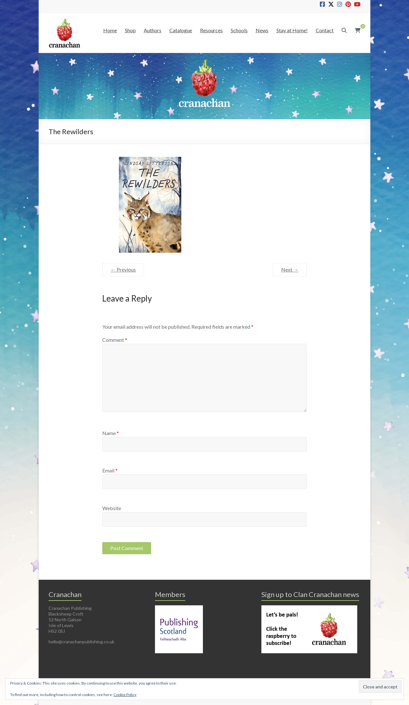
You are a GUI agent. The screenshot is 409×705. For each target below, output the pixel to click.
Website (111, 508)
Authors (152, 30)
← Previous (123, 269)
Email (110, 470)
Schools (239, 30)
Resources (211, 30)
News (262, 30)
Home (110, 30)
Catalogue (180, 30)
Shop (130, 30)
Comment (114, 340)
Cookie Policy (124, 694)
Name (110, 433)
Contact (325, 30)
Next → (289, 269)
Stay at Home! (292, 30)
